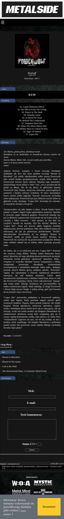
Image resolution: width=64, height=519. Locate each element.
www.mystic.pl (6, 347)
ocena (4, 89)
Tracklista (5, 101)
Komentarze (6, 378)
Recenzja (5, 142)
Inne (3, 352)
